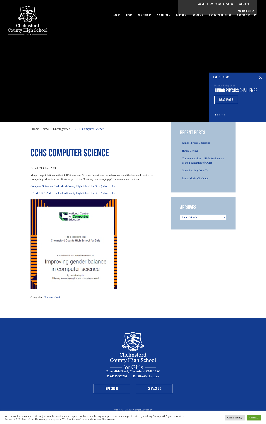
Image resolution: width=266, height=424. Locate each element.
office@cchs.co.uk (148, 376)
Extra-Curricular (220, 15)
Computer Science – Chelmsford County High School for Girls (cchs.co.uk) (72, 186)
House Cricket (190, 150)
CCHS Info (244, 3)
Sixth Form (163, 15)
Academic (198, 15)
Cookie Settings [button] (235, 417)
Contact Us (244, 15)
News (129, 15)
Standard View (131, 409)
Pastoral (181, 15)
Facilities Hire (246, 11)
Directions (111, 389)
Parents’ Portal (224, 3)
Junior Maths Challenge (195, 178)
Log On (201, 3)
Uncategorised (52, 297)
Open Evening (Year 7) (195, 170)
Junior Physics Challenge (235, 91)
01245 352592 (118, 376)
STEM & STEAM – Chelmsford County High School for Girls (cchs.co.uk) (72, 193)
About (117, 15)
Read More (226, 100)
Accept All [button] (254, 417)
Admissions (144, 15)
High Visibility (145, 409)
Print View (118, 409)
